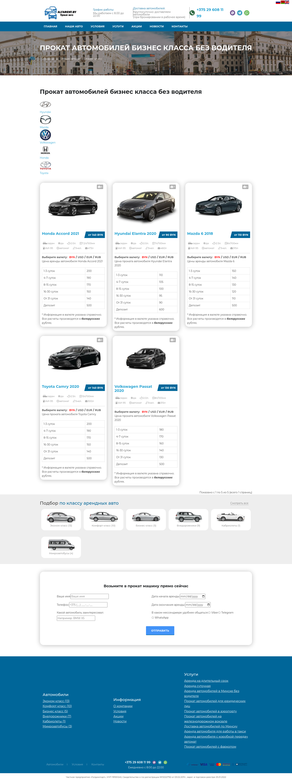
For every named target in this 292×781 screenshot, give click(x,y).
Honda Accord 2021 (60, 233)
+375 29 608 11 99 (137, 762)
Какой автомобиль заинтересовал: (80, 612)
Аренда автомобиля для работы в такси (215, 731)
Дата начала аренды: (166, 596)
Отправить (160, 630)
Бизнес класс (93, 58)
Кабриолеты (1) (54, 721)
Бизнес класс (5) (55, 711)
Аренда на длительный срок (206, 681)
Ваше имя (63, 596)
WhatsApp (160, 617)
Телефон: (63, 604)
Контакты (180, 26)
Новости (157, 26)
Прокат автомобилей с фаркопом (210, 746)
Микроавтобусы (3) (57, 726)
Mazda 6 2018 (200, 233)
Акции (136, 26)
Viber (213, 612)
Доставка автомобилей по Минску (210, 726)
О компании (123, 706)
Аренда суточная (197, 686)
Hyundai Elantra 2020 (135, 233)
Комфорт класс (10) (57, 706)
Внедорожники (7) (57, 716)
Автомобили (54, 764)
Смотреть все (239, 503)
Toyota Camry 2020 (60, 386)
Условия (98, 26)
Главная (50, 26)
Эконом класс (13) (56, 701)
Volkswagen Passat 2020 (133, 388)
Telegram (226, 612)
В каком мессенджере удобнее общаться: (180, 612)
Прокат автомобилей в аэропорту (210, 711)
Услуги (117, 26)
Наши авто (74, 26)
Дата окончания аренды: (168, 604)
